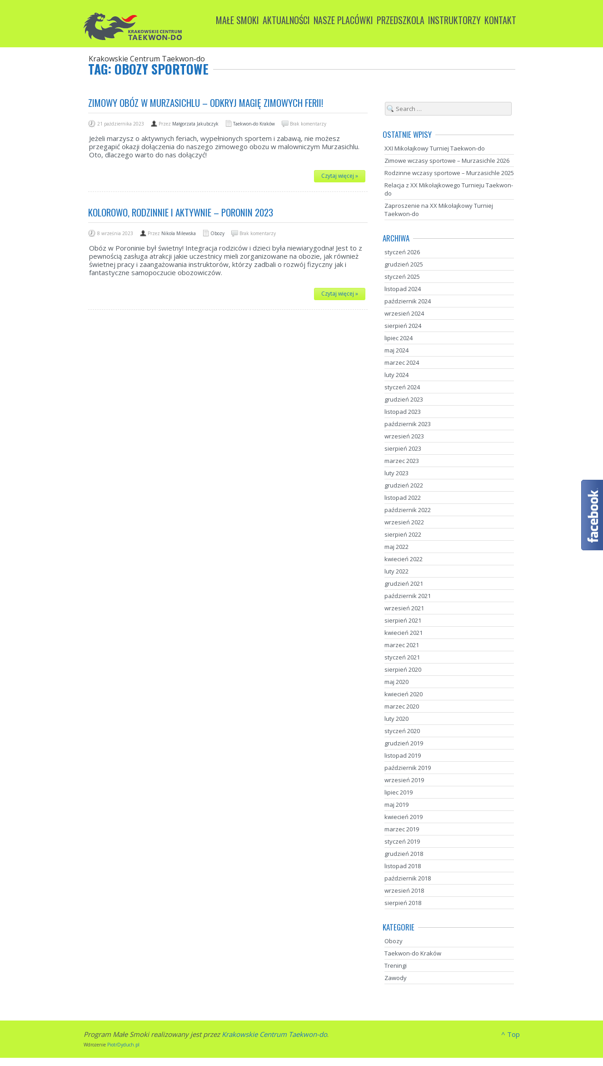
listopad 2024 (402, 289)
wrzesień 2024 (404, 313)
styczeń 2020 (402, 731)
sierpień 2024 (402, 326)
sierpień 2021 (402, 620)
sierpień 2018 (402, 903)
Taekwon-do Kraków (254, 124)
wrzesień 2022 (404, 522)
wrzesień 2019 (404, 780)
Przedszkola (400, 20)
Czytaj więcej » (339, 176)
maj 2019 (396, 804)
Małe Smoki (237, 20)
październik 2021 (407, 596)
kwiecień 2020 (403, 694)
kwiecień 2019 (403, 817)
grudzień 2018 (403, 854)
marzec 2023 (401, 461)
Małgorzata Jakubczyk (195, 124)
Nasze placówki (343, 20)
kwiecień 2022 (403, 559)
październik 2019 (407, 768)
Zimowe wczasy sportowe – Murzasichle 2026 (446, 160)
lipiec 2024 (398, 338)
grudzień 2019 (403, 743)
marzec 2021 (401, 645)
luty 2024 (396, 375)
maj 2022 (396, 547)
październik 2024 (407, 301)
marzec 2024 (401, 362)
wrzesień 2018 (404, 890)
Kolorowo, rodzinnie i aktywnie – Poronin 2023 (180, 212)
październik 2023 (407, 424)
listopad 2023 (402, 411)
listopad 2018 (402, 866)
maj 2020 (396, 682)
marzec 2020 (401, 706)
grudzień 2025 (403, 264)
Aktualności (286, 20)
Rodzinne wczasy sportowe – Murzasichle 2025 (449, 173)
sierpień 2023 (402, 448)
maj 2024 (396, 350)
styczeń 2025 (402, 276)
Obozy (217, 233)
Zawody (395, 978)
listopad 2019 (402, 755)
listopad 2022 (402, 497)
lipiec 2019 (398, 792)
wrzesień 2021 (404, 608)
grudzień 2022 (403, 485)
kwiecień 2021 (403, 633)
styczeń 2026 (402, 252)
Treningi (395, 965)
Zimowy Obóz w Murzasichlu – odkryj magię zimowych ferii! (205, 103)
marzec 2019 (401, 829)
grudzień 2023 (403, 399)
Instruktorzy (454, 20)
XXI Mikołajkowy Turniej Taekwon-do (434, 148)
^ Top (510, 1034)
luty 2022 (396, 571)
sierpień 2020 (402, 669)
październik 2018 (407, 878)
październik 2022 (407, 510)
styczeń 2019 (402, 841)
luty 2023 (396, 473)
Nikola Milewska (178, 233)
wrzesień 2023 (404, 436)
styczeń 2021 (402, 657)
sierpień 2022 (402, 534)
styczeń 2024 (402, 387)
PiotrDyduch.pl (123, 1044)
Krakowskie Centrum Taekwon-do (274, 1034)
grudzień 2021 (403, 583)
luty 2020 (396, 718)
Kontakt (500, 20)
